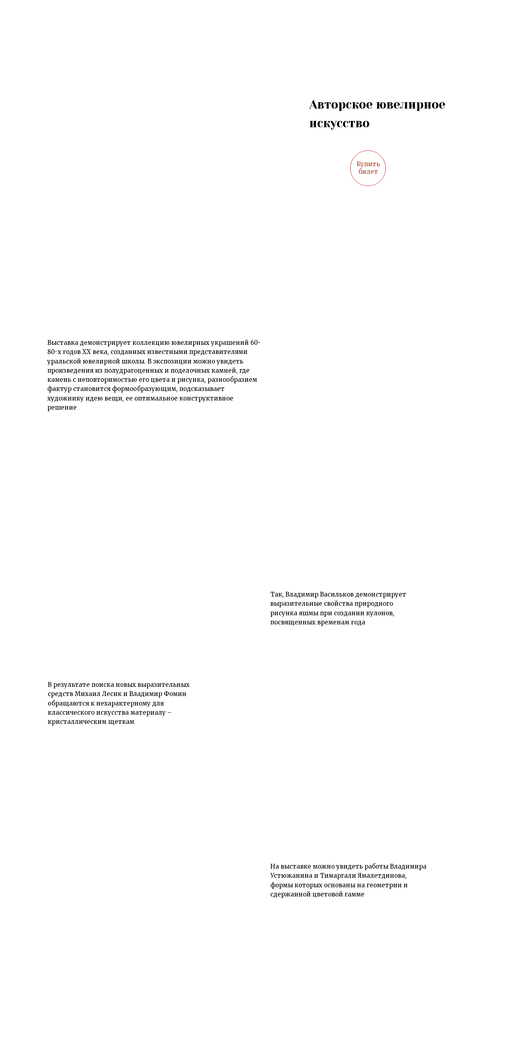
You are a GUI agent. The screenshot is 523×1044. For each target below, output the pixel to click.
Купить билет (368, 167)
